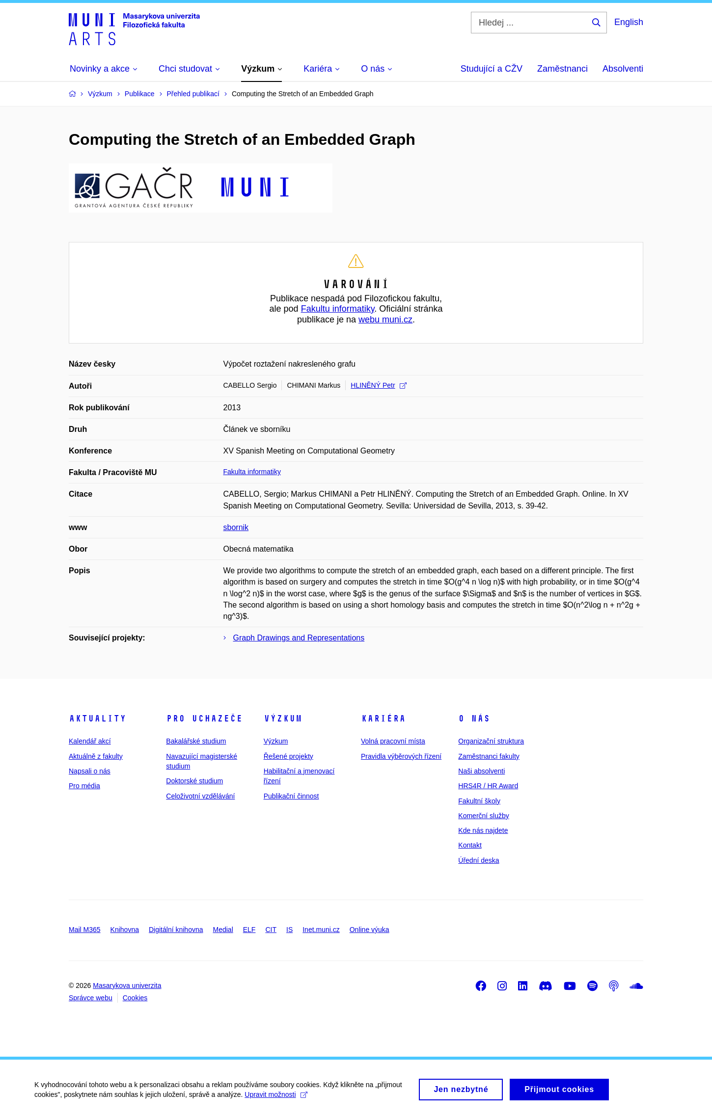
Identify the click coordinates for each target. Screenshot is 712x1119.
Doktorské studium (194, 781)
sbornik (236, 527)
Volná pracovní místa (393, 741)
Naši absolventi (481, 771)
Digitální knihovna (176, 929)
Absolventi (622, 69)
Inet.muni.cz (320, 929)
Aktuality (97, 718)
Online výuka (369, 929)
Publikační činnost (291, 796)
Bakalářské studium (196, 741)
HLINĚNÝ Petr (378, 385)
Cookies (135, 998)
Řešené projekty (288, 756)
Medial (223, 929)
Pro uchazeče (204, 718)
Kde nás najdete (483, 830)
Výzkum (283, 718)
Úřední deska (478, 860)
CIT (270, 929)
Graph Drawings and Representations (299, 638)
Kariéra (383, 718)
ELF (249, 929)
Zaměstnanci (562, 69)
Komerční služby (483, 816)
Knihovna (124, 929)
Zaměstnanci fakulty (489, 756)
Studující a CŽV (491, 69)
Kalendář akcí (90, 741)
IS (289, 929)
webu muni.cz (385, 319)
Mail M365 (85, 929)
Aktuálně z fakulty (96, 756)
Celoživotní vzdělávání (200, 796)
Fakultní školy (479, 801)
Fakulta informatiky (252, 472)
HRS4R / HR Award (488, 786)
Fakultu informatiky (338, 309)
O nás (474, 718)
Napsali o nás (89, 771)
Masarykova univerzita (127, 985)
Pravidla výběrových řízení (401, 756)
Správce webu (90, 998)
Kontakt (469, 845)
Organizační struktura (491, 741)
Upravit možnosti (276, 1098)
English (628, 22)
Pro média (84, 786)
